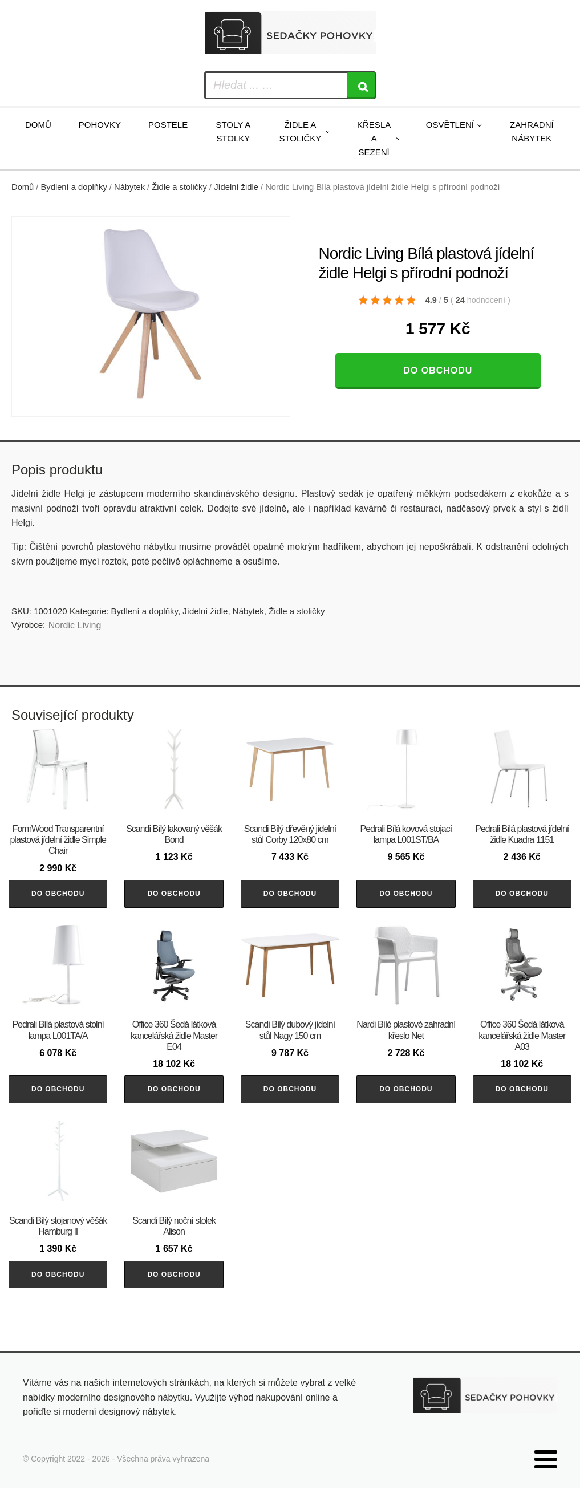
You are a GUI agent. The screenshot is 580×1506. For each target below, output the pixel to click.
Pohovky (100, 124)
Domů (38, 124)
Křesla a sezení (374, 138)
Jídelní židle (236, 187)
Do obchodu (437, 370)
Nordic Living (74, 625)
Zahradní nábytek (532, 131)
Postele (168, 124)
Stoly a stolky (233, 131)
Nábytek (129, 187)
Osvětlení (450, 124)
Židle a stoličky (300, 131)
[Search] (361, 85)
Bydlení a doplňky (74, 187)
